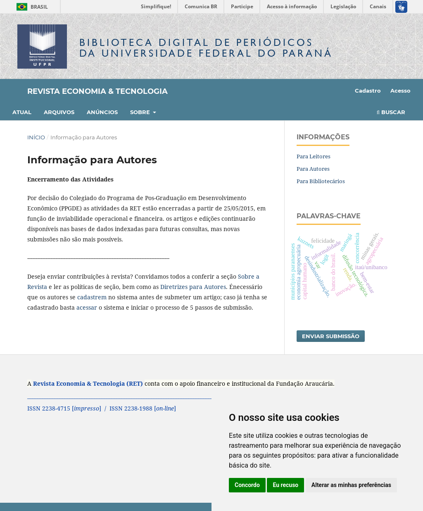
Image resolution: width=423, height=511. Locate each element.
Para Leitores (313, 156)
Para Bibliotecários (321, 181)
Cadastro (368, 90)
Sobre (141, 112)
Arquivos (59, 112)
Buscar (391, 112)
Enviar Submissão (330, 336)
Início (36, 137)
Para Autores (313, 168)
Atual (21, 112)
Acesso (400, 90)
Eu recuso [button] (285, 485)
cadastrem (92, 297)
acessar (86, 307)
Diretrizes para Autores (193, 287)
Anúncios (102, 112)
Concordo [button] (247, 485)
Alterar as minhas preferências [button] (351, 485)
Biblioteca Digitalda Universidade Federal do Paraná (206, 48)
